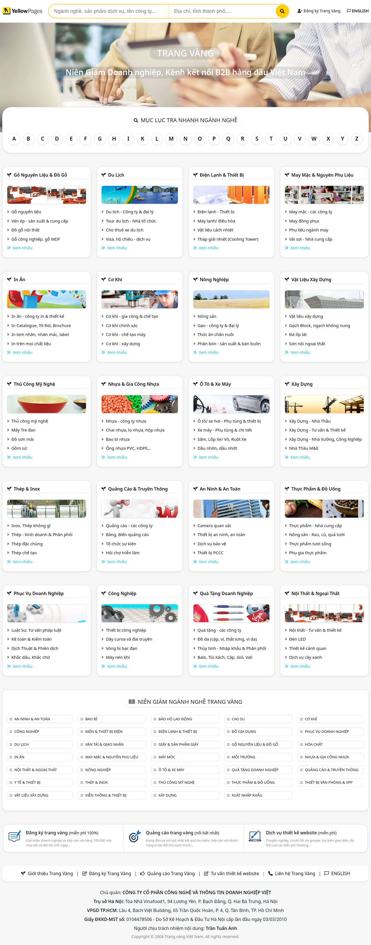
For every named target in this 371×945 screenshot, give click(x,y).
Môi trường (243, 756)
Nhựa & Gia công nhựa (133, 384)
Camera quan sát (214, 525)
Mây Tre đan (23, 430)
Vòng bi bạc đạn (121, 648)
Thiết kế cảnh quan (308, 648)
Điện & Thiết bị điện (104, 731)
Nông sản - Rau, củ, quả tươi (317, 534)
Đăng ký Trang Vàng (319, 10)
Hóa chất (314, 744)
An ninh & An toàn (220, 489)
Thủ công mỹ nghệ (34, 384)
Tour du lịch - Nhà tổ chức (131, 221)
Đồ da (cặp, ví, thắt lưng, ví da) (227, 639)
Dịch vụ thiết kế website (301, 833)
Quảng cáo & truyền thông (138, 489)
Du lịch (116, 175)
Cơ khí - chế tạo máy (125, 334)
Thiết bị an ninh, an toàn (221, 534)
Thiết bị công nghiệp (126, 630)
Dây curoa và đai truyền (129, 639)
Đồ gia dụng (244, 731)
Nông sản (206, 316)
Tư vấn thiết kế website (235, 873)
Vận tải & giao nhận (104, 744)
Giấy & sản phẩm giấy (178, 744)
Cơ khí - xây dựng (123, 343)
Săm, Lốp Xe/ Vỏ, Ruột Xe (221, 439)
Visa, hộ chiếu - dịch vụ (128, 239)
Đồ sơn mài (22, 439)
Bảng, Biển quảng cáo (127, 534)
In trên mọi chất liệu (31, 343)
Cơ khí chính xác (122, 325)
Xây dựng (302, 384)
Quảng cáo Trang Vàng (171, 873)
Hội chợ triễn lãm (123, 552)
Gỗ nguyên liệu (26, 211)
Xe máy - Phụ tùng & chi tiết (224, 430)
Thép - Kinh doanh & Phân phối (42, 534)
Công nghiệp (122, 593)
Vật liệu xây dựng (311, 279)
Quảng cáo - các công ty (129, 525)
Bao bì (91, 718)
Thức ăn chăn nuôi (215, 334)
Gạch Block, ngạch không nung (319, 325)
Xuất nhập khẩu (247, 795)
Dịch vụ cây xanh (305, 657)
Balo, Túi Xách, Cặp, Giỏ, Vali (224, 657)
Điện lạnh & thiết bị (222, 175)
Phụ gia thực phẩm (308, 552)
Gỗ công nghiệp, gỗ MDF (35, 239)
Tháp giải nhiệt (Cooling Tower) (227, 239)
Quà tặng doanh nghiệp (226, 593)
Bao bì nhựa (118, 439)
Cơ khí (115, 279)
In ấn (19, 279)
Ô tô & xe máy (215, 384)
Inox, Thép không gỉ (31, 525)
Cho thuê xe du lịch (124, 230)
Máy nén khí (118, 657)
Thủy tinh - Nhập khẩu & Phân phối (231, 648)
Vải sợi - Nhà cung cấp (310, 239)
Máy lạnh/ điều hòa (216, 221)
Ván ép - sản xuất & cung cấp (39, 221)
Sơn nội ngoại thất (307, 343)
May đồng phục (304, 221)
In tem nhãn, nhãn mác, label (40, 334)
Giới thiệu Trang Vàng (50, 873)
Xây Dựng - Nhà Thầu (310, 421)
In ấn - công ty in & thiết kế (37, 316)
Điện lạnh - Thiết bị (215, 211)
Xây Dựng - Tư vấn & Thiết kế (317, 430)
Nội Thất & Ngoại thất (315, 593)
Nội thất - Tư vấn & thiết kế (315, 630)
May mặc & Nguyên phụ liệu (322, 175)
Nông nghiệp (214, 279)
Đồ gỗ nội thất (25, 230)
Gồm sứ (19, 448)
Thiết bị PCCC (210, 552)
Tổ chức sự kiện (121, 543)
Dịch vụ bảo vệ (211, 543)
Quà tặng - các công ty (219, 630)
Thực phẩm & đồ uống (316, 489)
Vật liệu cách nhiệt (215, 230)
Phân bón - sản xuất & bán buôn (228, 343)
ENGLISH (358, 10)
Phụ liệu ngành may (308, 230)
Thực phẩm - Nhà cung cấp (315, 525)
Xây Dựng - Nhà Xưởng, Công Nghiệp (325, 439)
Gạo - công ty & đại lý (218, 325)
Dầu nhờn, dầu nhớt (217, 448)
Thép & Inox (27, 489)
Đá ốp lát (298, 334)
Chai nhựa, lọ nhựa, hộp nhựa (135, 430)
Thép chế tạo (24, 552)
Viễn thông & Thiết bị (105, 795)
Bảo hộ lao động (175, 718)
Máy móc (167, 756)
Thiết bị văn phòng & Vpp (329, 782)
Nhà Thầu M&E (304, 448)
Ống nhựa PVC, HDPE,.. (128, 448)
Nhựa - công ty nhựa (126, 421)
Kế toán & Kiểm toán (31, 639)
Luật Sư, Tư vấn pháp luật (36, 630)
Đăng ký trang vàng (62, 833)
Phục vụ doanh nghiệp (39, 593)
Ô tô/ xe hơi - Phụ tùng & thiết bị (229, 421)
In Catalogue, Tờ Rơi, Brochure (41, 325)
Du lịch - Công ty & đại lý (130, 211)
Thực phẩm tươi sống (310, 543)
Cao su (238, 718)
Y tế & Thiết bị (27, 782)
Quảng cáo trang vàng (182, 833)
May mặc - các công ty (310, 211)
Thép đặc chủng (27, 543)
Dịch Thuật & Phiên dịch (34, 648)
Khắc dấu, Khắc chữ (30, 657)
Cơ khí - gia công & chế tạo (132, 316)
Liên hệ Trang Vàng (295, 873)
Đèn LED (297, 639)
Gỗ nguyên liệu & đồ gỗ (40, 175)
